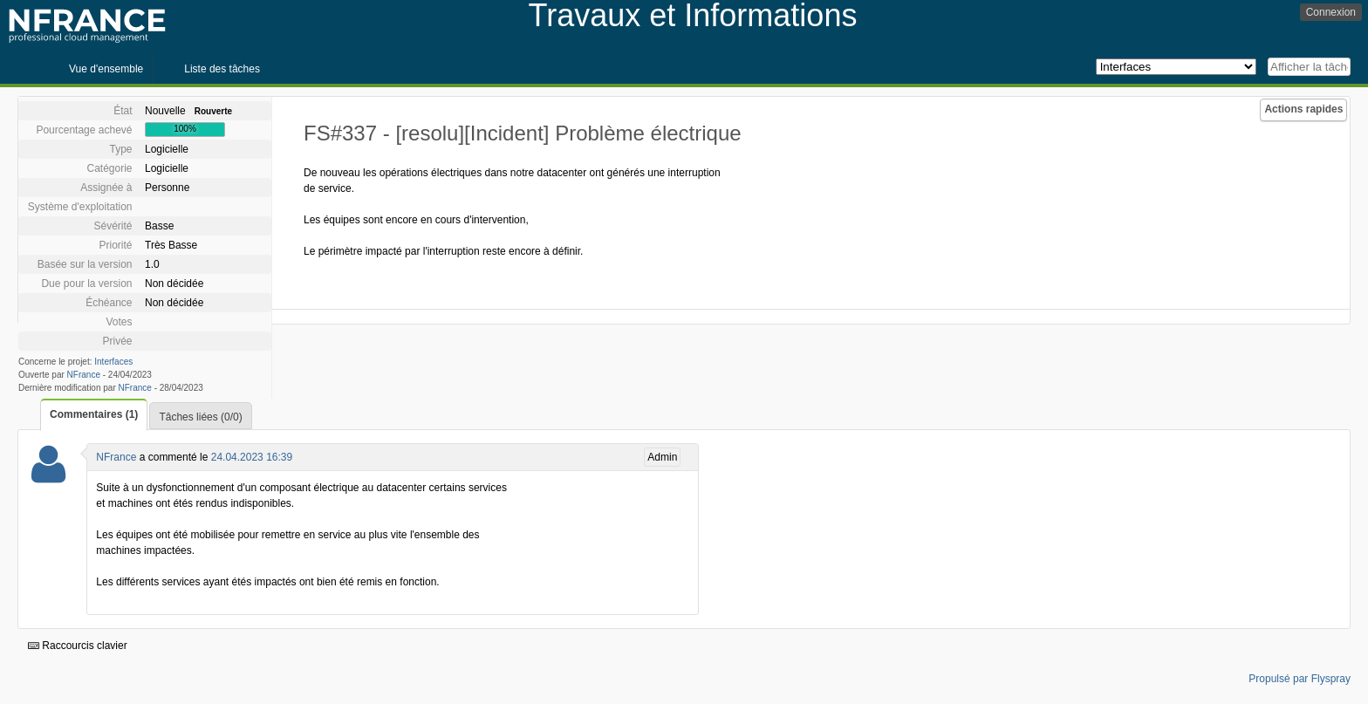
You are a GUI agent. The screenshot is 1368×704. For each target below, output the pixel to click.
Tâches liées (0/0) (200, 417)
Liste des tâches (222, 69)
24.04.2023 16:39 (251, 457)
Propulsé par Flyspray (1299, 679)
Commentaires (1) (94, 414)
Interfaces (113, 361)
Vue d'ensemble (106, 69)
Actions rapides (1303, 109)
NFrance (83, 374)
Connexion (1331, 12)
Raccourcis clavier (77, 645)
